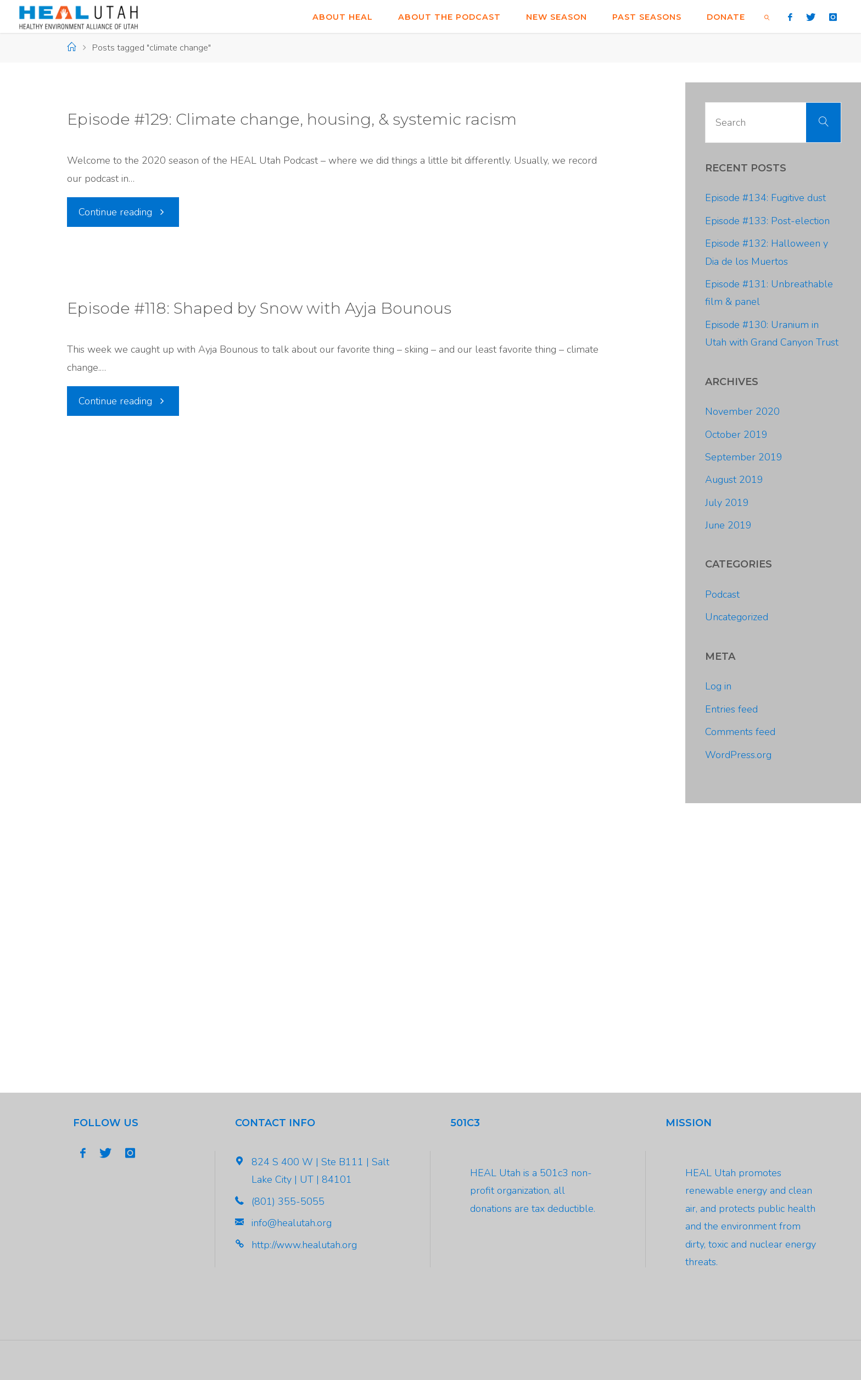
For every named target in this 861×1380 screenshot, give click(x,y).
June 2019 (728, 525)
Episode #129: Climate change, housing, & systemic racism (292, 119)
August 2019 (734, 479)
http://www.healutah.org (304, 1244)
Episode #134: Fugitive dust (765, 197)
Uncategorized (736, 617)
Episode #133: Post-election (767, 220)
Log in (718, 686)
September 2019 (743, 457)
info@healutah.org (291, 1222)
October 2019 (736, 434)
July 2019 (727, 502)
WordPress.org (738, 754)
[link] (767, 16)
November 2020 (742, 411)
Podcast (722, 594)
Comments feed (740, 731)
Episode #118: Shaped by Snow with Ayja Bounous (259, 308)
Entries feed (731, 709)
